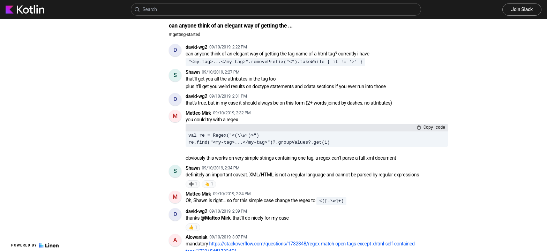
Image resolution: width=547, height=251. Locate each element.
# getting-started (184, 34)
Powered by (35, 245)
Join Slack (522, 9)
